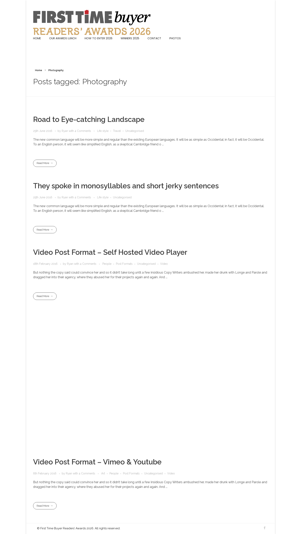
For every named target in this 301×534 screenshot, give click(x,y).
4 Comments (83, 130)
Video (164, 263)
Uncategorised (134, 130)
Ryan (65, 130)
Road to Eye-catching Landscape (89, 119)
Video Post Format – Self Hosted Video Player (110, 252)
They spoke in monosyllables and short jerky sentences (126, 186)
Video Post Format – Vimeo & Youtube (97, 462)
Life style (102, 130)
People (106, 263)
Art (103, 473)
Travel (117, 130)
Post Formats (124, 263)
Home (38, 70)
